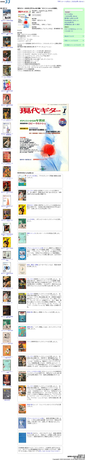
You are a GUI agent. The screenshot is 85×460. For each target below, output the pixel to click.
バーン (29, 341)
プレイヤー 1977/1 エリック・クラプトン (7, 120)
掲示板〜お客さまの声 (71, 18)
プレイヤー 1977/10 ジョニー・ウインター (7, 179)
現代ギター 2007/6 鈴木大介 (7, 193)
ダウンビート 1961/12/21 (7, 343)
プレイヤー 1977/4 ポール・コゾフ (7, 63)
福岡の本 (29, 327)
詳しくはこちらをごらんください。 (50, 451)
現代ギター (30, 205)
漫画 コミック (31, 233)
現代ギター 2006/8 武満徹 (7, 20)
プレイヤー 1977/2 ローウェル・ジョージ (7, 289)
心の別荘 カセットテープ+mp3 (7, 260)
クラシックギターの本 (34, 371)
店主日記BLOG (69, 22)
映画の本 (29, 312)
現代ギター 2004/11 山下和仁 (7, 207)
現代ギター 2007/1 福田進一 (7, 48)
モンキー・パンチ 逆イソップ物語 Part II (7, 357)
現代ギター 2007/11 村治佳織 (7, 34)
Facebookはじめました (72, 20)
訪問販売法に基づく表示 (72, 24)
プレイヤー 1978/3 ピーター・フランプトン (7, 164)
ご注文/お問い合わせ (77, 1)
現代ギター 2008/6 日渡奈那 (7, 105)
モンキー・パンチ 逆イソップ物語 (7, 372)
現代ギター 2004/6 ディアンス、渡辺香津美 (7, 134)
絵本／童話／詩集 (32, 264)
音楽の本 (29, 404)
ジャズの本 (30, 219)
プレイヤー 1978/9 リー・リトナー (7, 149)
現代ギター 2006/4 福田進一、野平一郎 (7, 317)
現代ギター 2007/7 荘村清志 (7, 249)
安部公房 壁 (7, 400)
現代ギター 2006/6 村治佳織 (7, 274)
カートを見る (65, 1)
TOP (59, 1)
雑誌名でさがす (69, 36)
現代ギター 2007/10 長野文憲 (7, 91)
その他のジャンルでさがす (73, 45)
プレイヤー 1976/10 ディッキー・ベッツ (7, 77)
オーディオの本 (31, 176)
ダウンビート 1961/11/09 (7, 330)
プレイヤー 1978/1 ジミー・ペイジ (7, 303)
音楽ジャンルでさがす (71, 40)
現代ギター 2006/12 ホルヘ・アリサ (7, 221)
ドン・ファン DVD (7, 386)
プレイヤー (30, 190)
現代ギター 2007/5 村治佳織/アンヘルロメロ (7, 235)
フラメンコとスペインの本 (35, 248)
